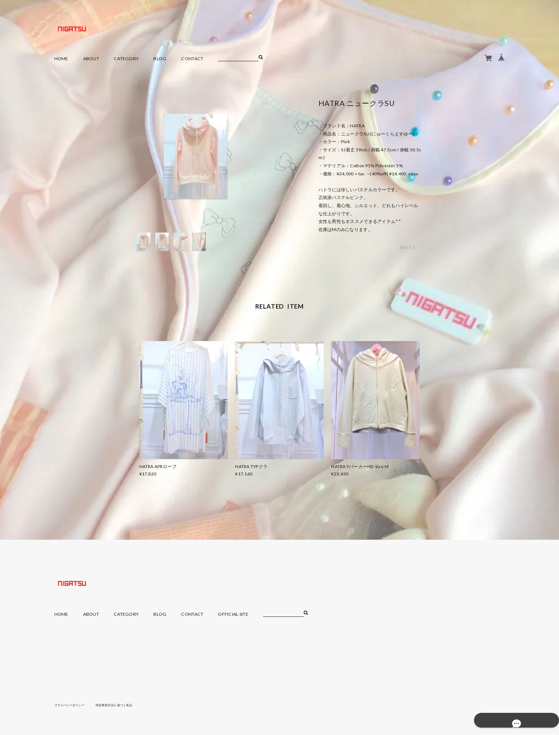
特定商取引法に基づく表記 (126, 705)
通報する (407, 247)
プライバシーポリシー (73, 705)
